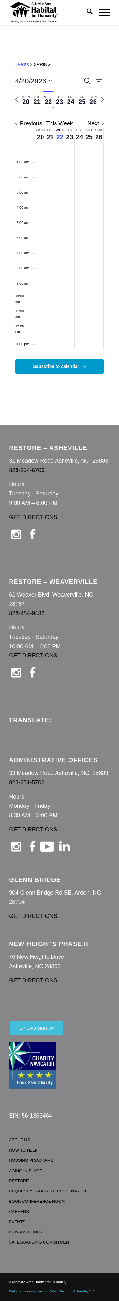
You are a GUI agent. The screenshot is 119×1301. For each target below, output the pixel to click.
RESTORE (19, 1180)
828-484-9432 (26, 613)
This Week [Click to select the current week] (59, 123)
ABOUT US (19, 1139)
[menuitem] (86, 12)
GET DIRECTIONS (33, 517)
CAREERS (19, 1211)
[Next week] (102, 99)
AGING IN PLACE (25, 1170)
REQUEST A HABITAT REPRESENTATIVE (48, 1191)
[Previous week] (16, 99)
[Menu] (101, 12)
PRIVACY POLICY (26, 1232)
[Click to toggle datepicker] (33, 81)
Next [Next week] (95, 123)
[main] (59, 225)
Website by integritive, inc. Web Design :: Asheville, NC (51, 1291)
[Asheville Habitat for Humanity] (49, 12)
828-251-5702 (26, 782)
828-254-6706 (26, 470)
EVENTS (17, 1222)
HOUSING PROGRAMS (31, 1160)
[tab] (25, 99)
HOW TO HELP (23, 1150)
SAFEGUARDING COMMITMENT (40, 1242)
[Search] (86, 12)
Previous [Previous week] (28, 123)
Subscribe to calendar (56, 366)
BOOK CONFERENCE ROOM (37, 1201)
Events (22, 64)
